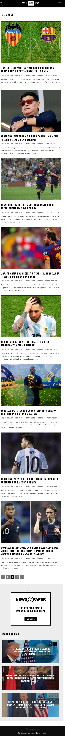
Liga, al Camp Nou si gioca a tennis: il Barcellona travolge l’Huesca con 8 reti (30, 275)
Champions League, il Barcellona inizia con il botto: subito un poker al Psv (27, 206)
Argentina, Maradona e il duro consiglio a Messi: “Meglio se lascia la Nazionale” (30, 138)
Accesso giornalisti (32, 729)
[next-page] (22, 577)
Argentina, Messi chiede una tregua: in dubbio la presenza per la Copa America (29, 480)
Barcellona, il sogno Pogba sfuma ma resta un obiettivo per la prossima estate (28, 412)
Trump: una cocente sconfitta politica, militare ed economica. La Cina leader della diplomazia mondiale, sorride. (31, 678)
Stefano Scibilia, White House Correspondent (25, 75)
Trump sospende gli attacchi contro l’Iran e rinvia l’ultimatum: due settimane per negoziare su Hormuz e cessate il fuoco (31, 705)
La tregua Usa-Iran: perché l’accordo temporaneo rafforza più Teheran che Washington (30, 652)
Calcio (3, 75)
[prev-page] (3, 577)
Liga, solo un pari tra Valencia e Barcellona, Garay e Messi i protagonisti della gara (28, 69)
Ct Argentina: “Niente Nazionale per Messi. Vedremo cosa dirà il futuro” (26, 343)
